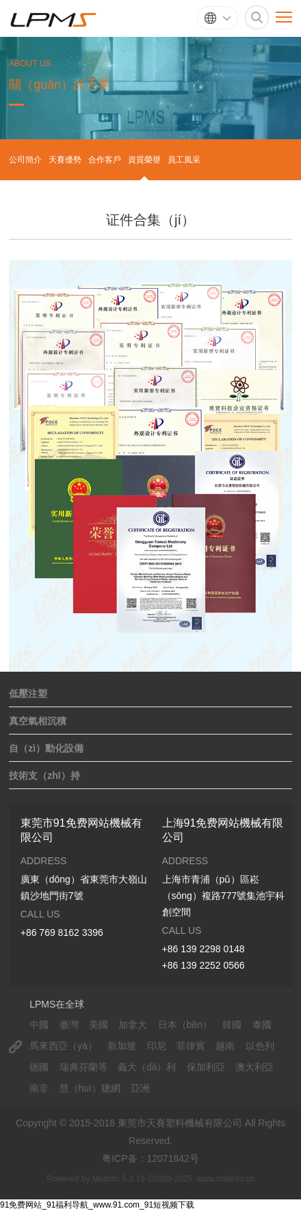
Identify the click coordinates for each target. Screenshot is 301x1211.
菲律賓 (190, 1045)
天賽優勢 (65, 160)
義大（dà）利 (147, 1067)
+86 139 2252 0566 (203, 965)
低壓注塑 (28, 693)
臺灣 (69, 1024)
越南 (225, 1045)
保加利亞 (206, 1067)
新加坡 (121, 1045)
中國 (39, 1024)
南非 (39, 1088)
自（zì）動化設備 (46, 748)
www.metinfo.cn (225, 1179)
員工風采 (184, 160)
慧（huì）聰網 (90, 1088)
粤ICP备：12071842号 (150, 1158)
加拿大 (132, 1024)
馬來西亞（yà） (63, 1045)
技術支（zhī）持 (44, 775)
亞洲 (140, 1088)
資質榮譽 (144, 160)
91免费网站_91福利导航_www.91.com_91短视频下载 (97, 1205)
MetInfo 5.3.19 (118, 1179)
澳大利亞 (254, 1067)
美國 (98, 1024)
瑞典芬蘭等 (83, 1067)
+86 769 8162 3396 (62, 932)
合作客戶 (104, 160)
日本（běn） (185, 1024)
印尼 (156, 1045)
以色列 (260, 1045)
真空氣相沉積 (37, 721)
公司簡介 (25, 160)
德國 (39, 1067)
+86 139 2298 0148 (203, 948)
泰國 (262, 1024)
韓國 (231, 1024)
